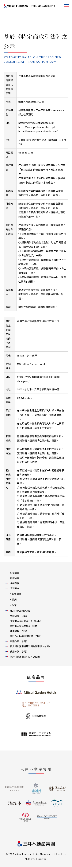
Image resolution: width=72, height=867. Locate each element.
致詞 (14, 599)
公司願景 (14, 572)
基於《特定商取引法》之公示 (25, 656)
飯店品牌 (14, 578)
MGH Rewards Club (20, 610)
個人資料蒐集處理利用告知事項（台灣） (30, 646)
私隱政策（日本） (19, 615)
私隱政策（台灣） (19, 641)
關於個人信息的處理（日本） (25, 625)
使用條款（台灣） (19, 651)
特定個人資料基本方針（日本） (26, 620)
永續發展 (14, 583)
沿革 (14, 605)
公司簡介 (14, 588)
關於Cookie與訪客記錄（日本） (26, 636)
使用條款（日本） (19, 631)
